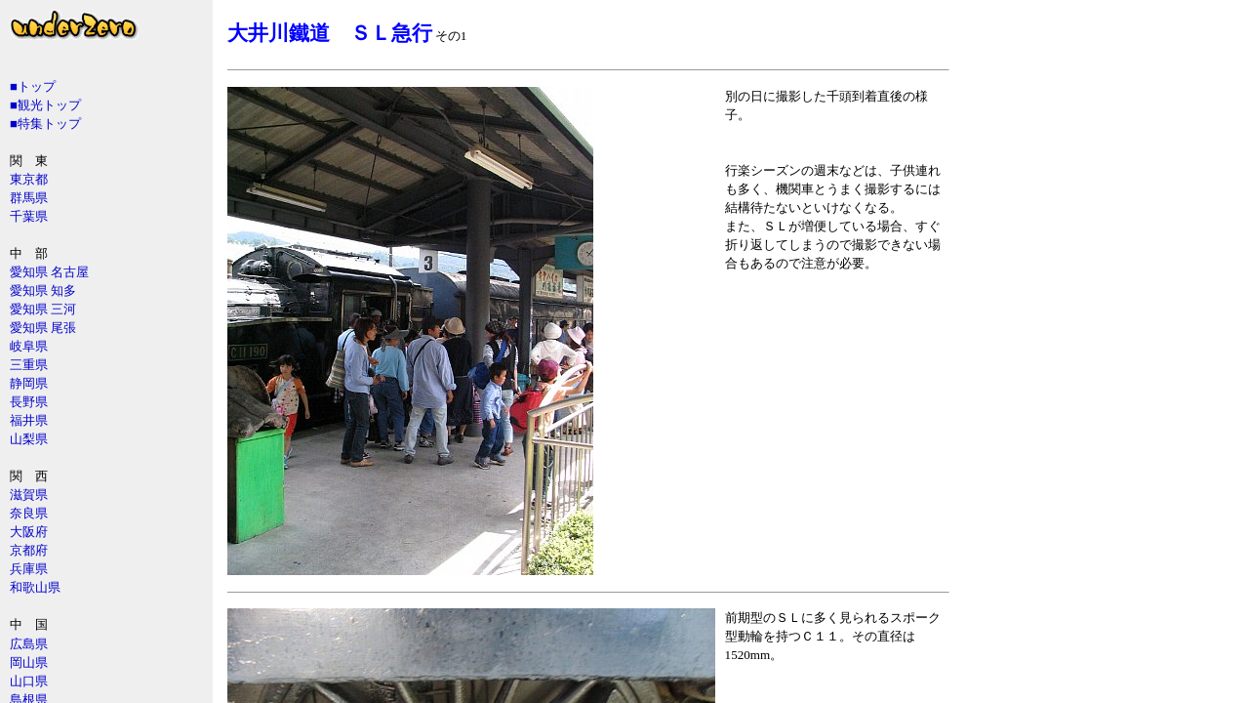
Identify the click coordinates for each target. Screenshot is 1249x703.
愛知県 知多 (43, 290)
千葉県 (29, 216)
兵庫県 (29, 568)
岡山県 (29, 662)
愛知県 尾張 (43, 327)
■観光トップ (45, 105)
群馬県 (29, 197)
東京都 (29, 179)
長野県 (29, 401)
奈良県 (29, 513)
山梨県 (29, 439)
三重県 (29, 364)
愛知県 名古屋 (49, 272)
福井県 (29, 420)
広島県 (29, 644)
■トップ (33, 86)
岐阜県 (29, 346)
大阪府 (29, 531)
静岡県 (29, 383)
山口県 (29, 681)
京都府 (29, 550)
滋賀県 (29, 494)
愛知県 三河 (43, 309)
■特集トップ (45, 123)
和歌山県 (35, 587)
